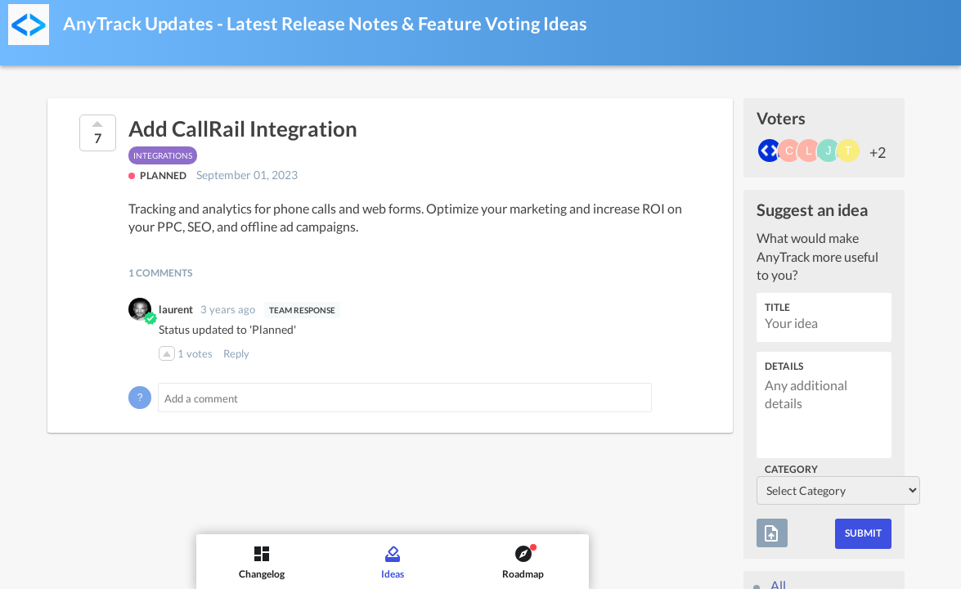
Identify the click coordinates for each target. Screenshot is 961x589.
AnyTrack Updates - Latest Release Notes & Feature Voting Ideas (325, 23)
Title (777, 307)
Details (784, 366)
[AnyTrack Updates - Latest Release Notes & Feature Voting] (28, 24)
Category (791, 469)
